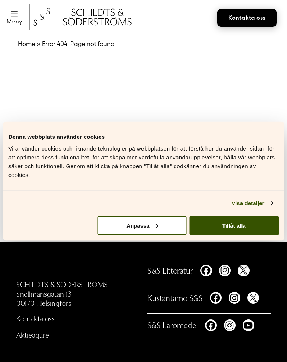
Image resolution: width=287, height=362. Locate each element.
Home (26, 43)
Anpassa (142, 225)
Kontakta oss (246, 17)
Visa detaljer (248, 203)
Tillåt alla (234, 225)
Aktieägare (32, 334)
